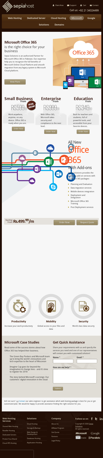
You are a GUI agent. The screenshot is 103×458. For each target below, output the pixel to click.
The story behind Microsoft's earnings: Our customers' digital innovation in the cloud (29, 378)
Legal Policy (55, 441)
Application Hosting (34, 443)
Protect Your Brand (9, 439)
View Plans (15, 82)
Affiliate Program (57, 428)
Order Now (18, 129)
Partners (54, 436)
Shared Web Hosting (10, 426)
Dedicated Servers (9, 435)
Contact (22, 401)
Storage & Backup (33, 428)
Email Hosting (32, 424)
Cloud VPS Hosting (9, 443)
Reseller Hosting (8, 431)
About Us (55, 424)
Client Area (59, 5)
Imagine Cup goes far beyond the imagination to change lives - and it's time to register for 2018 (29, 369)
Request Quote (87, 222)
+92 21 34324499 (88, 10)
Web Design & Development (32, 433)
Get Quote (55, 432)
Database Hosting (33, 438)
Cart (84, 5)
